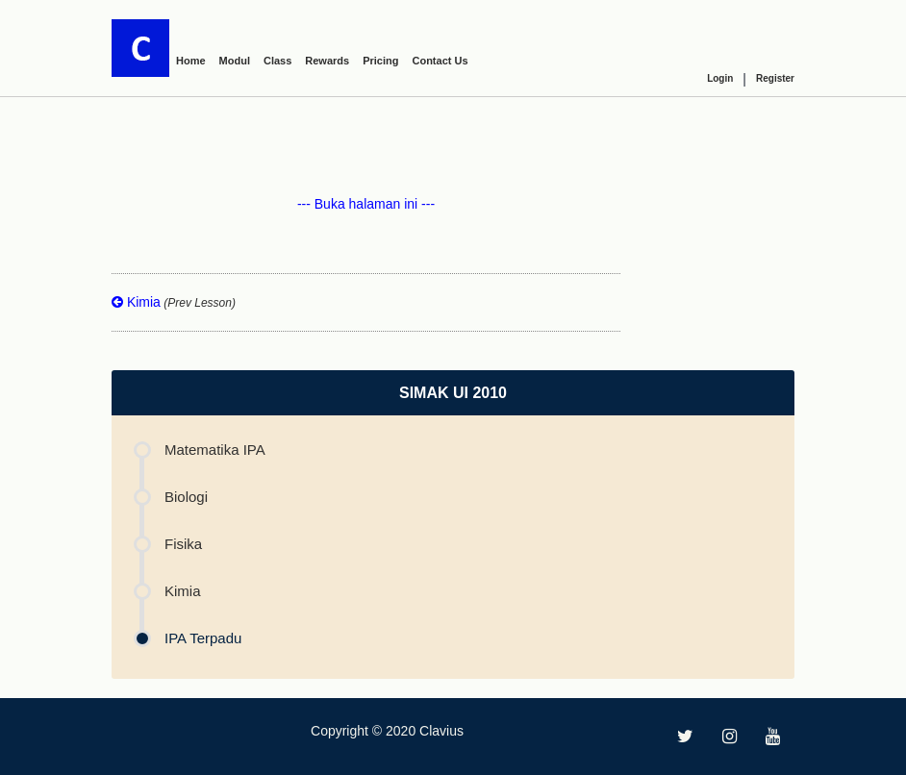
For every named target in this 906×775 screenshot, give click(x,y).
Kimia (174, 302)
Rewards (327, 60)
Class (277, 60)
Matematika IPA (214, 449)
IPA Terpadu (202, 638)
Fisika (183, 544)
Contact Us (439, 60)
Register (775, 78)
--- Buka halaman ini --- (366, 204)
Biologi (186, 496)
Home (191, 60)
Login (720, 78)
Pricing (380, 60)
